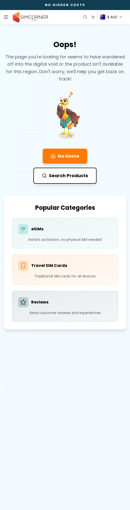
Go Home (65, 156)
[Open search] (85, 17)
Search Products (65, 175)
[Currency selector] (111, 17)
